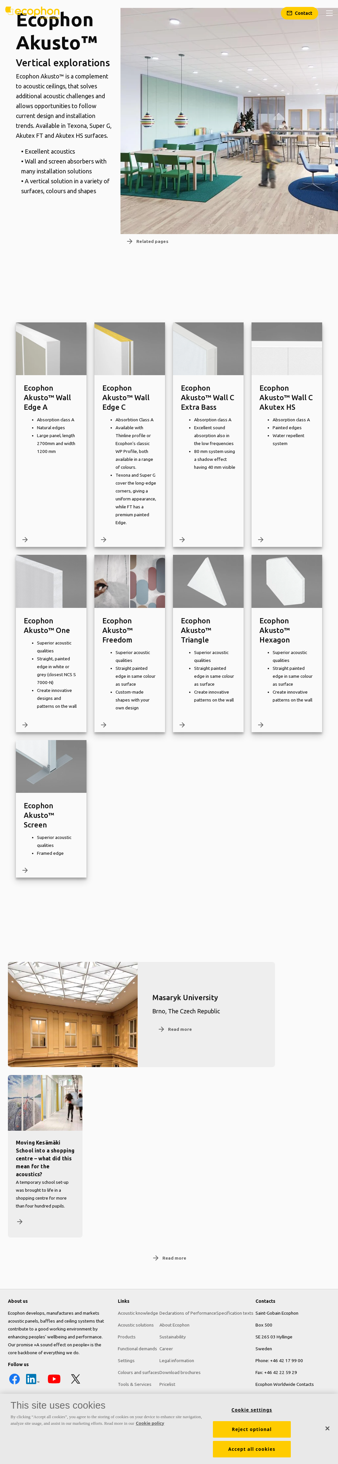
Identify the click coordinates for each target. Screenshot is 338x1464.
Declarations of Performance (187, 1313)
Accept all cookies (251, 1452)
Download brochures (180, 1372)
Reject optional (252, 1432)
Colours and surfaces (138, 1372)
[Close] (327, 1431)
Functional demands (137, 1348)
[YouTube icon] (54, 1384)
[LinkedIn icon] (32, 1384)
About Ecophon (174, 1325)
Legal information (176, 1360)
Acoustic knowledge (138, 1313)
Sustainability (172, 1336)
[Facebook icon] (14, 1384)
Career (166, 1348)
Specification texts (235, 1313)
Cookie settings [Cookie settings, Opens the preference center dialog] (251, 1413)
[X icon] (75, 1384)
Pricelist (167, 1384)
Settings (126, 1360)
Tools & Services (135, 1384)
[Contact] (299, 13)
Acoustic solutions (136, 1325)
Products (127, 1336)
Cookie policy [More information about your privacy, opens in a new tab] (150, 1426)
